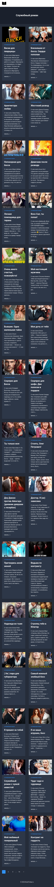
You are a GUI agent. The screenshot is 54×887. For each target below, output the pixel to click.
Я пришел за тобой (13, 730)
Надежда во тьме (13, 623)
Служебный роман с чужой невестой (11, 784)
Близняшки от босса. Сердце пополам (38, 51)
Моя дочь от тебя (40, 326)
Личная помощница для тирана (12, 217)
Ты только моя (11, 443)
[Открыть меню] (50, 3)
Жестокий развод (40, 105)
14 (19, 872)
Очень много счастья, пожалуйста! (10, 272)
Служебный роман (9, 44)
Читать (7, 76)
